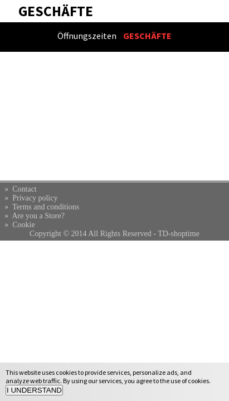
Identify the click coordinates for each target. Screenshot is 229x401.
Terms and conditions (45, 207)
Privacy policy (34, 198)
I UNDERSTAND (34, 390)
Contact (24, 189)
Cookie (23, 225)
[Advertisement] (114, 116)
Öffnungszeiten (86, 35)
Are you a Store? (38, 216)
